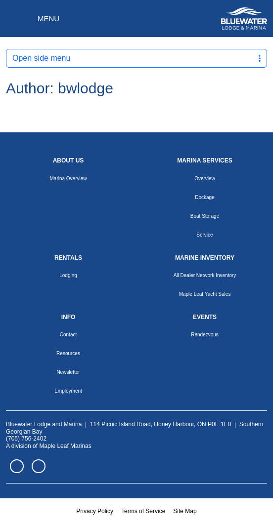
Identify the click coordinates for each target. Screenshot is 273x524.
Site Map (184, 511)
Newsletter (68, 372)
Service (204, 235)
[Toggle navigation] (32, 18)
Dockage (204, 197)
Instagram (39, 466)
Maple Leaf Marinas (65, 446)
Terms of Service (143, 511)
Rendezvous (205, 334)
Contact (68, 334)
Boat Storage (204, 216)
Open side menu (136, 58)
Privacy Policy (94, 511)
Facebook (17, 466)
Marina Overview (68, 178)
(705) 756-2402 (26, 438)
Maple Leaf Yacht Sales (205, 294)
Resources (68, 353)
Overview (204, 178)
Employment (68, 391)
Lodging (68, 275)
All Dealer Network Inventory (205, 275)
